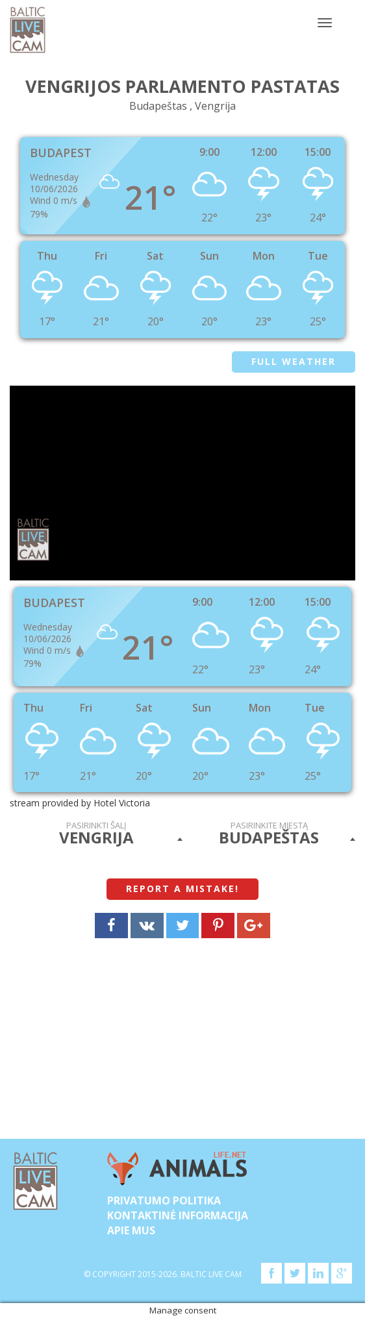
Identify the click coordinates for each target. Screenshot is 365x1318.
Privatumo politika (164, 1200)
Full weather (293, 361)
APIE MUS (131, 1230)
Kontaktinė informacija (177, 1215)
